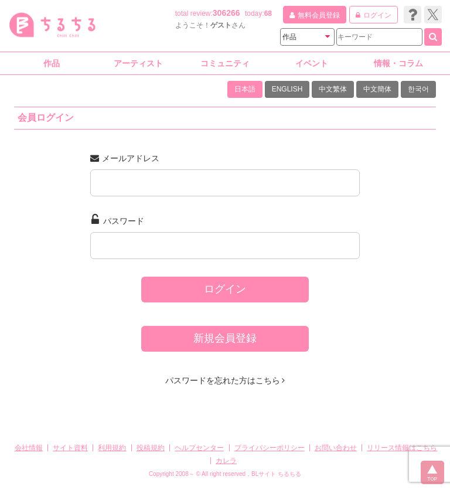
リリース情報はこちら (402, 447)
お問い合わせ (336, 447)
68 (268, 13)
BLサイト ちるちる (276, 474)
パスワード (117, 220)
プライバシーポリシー (269, 447)
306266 (226, 13)
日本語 (244, 89)
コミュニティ (225, 63)
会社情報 (29, 447)
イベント (311, 63)
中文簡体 (377, 89)
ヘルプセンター (199, 447)
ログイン (225, 289)
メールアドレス (124, 158)
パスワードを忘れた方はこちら (225, 380)
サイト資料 (70, 447)
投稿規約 (151, 447)
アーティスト (138, 63)
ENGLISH (287, 89)
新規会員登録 (225, 338)
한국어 (418, 89)
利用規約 (112, 447)
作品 (51, 63)
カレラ (226, 460)
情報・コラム (398, 63)
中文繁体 (333, 89)
